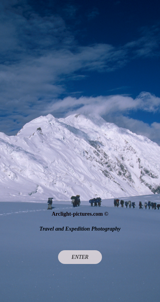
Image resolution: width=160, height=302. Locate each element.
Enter (80, 257)
